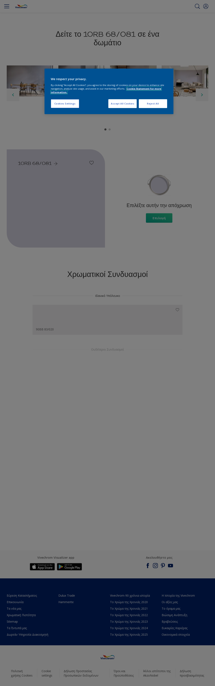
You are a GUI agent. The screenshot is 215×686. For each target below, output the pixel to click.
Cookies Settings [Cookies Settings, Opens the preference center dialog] (65, 103)
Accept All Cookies (122, 103)
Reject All (153, 103)
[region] (109, 91)
